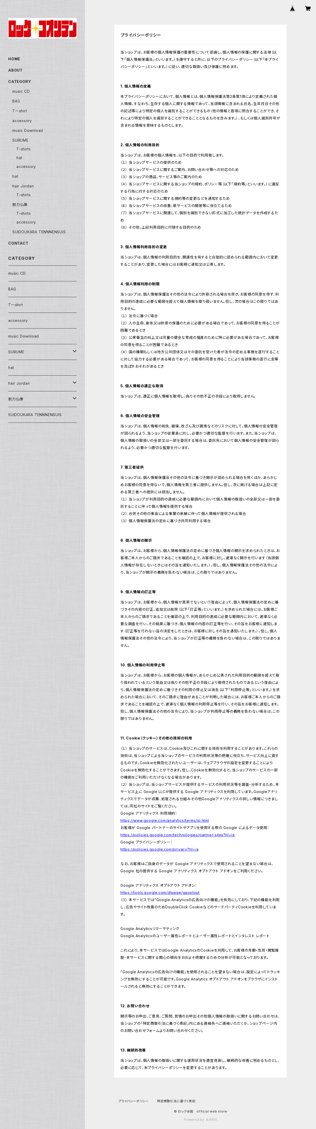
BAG (16, 101)
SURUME (20, 140)
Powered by (200, 1120)
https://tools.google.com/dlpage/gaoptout (160, 892)
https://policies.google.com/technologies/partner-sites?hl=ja (177, 835)
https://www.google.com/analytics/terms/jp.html (164, 820)
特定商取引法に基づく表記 (176, 1101)
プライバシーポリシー (133, 1101)
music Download (27, 130)
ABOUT (15, 70)
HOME (14, 59)
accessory (22, 120)
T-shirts (23, 149)
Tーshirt (19, 111)
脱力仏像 (20, 204)
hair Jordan (23, 186)
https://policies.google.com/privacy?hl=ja (159, 849)
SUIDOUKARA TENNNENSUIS (39, 232)
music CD (21, 91)
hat (19, 158)
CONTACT (18, 243)
